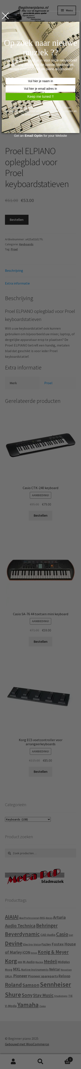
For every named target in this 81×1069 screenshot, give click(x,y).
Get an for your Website (40, 135)
